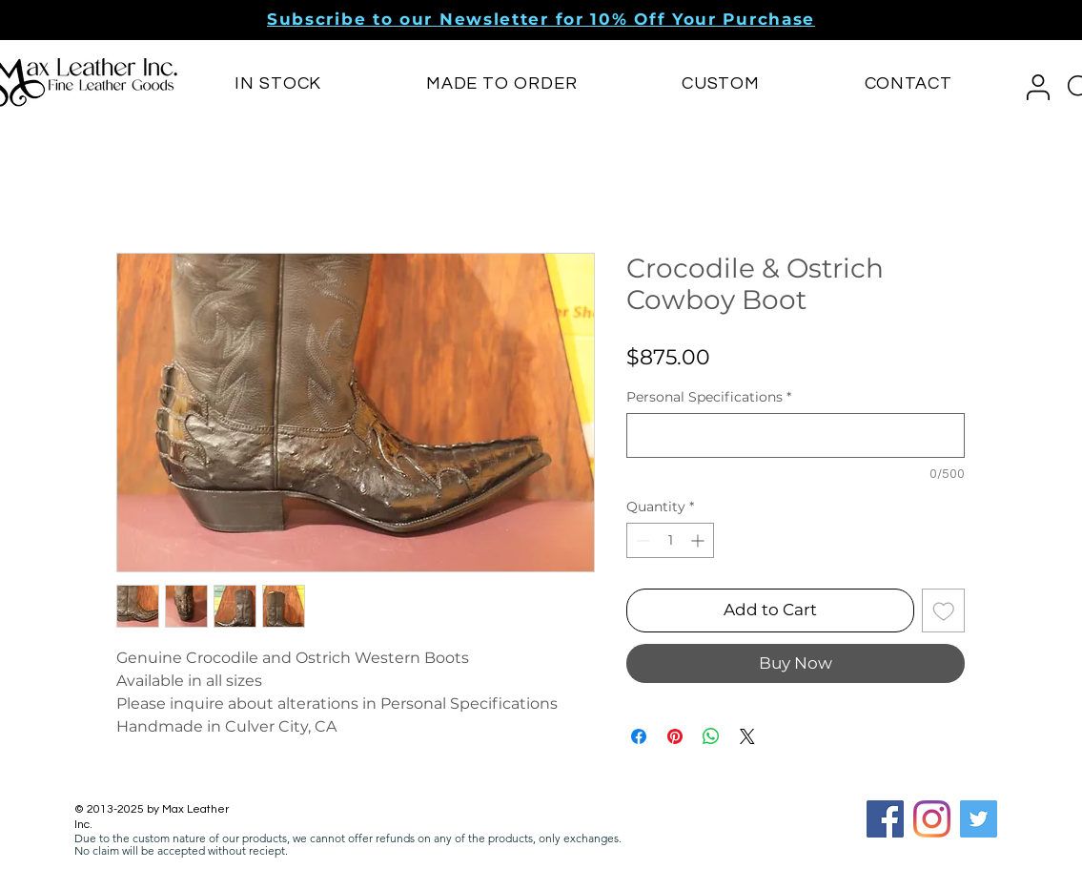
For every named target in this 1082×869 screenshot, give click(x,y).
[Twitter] (978, 819)
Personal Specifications (708, 397)
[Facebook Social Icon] (885, 819)
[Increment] (699, 540)
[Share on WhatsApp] (711, 736)
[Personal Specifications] (795, 435)
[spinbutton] (670, 540)
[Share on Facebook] (638, 736)
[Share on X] (747, 736)
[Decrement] (641, 540)
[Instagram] (931, 819)
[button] (541, 19)
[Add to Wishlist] (944, 610)
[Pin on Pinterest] (674, 736)
